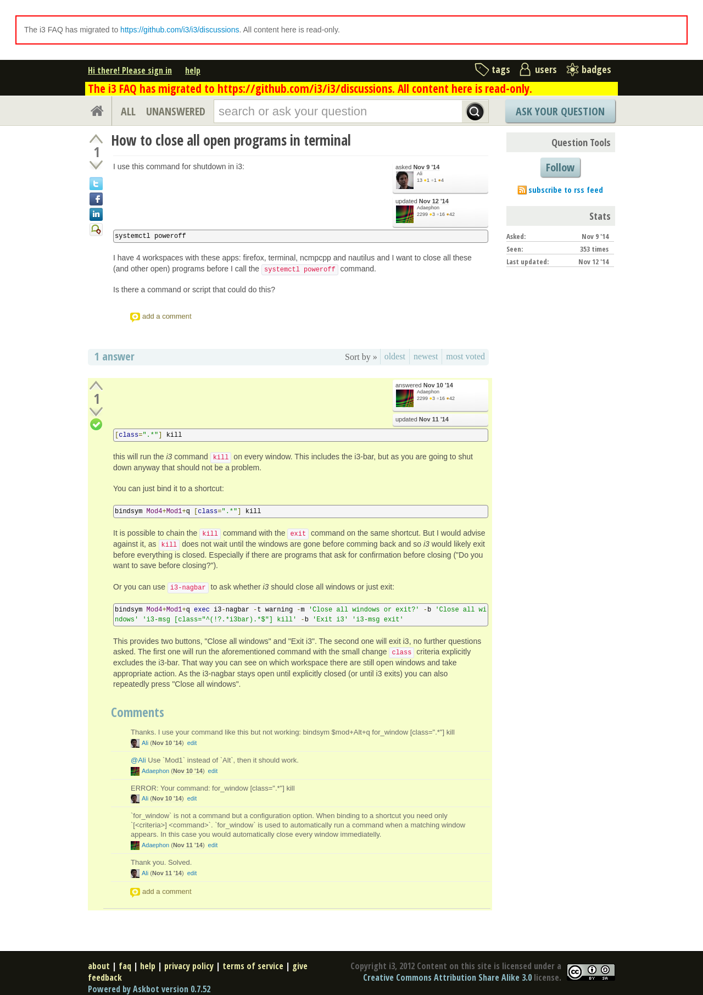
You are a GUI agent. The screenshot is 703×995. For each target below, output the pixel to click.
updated (422, 201)
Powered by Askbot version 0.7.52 (149, 989)
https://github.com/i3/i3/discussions (179, 29)
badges (596, 69)
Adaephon (428, 207)
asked (417, 167)
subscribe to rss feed (565, 189)
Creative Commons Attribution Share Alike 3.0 (447, 977)
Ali (419, 173)
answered (424, 385)
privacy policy (189, 966)
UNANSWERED (175, 111)
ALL (128, 111)
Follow (560, 167)
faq (125, 966)
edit (192, 743)
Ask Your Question (560, 111)
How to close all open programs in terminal (231, 140)
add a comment (167, 316)
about (99, 966)
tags (501, 69)
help (192, 70)
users (546, 69)
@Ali (138, 760)
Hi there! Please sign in (130, 70)
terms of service (252, 966)
